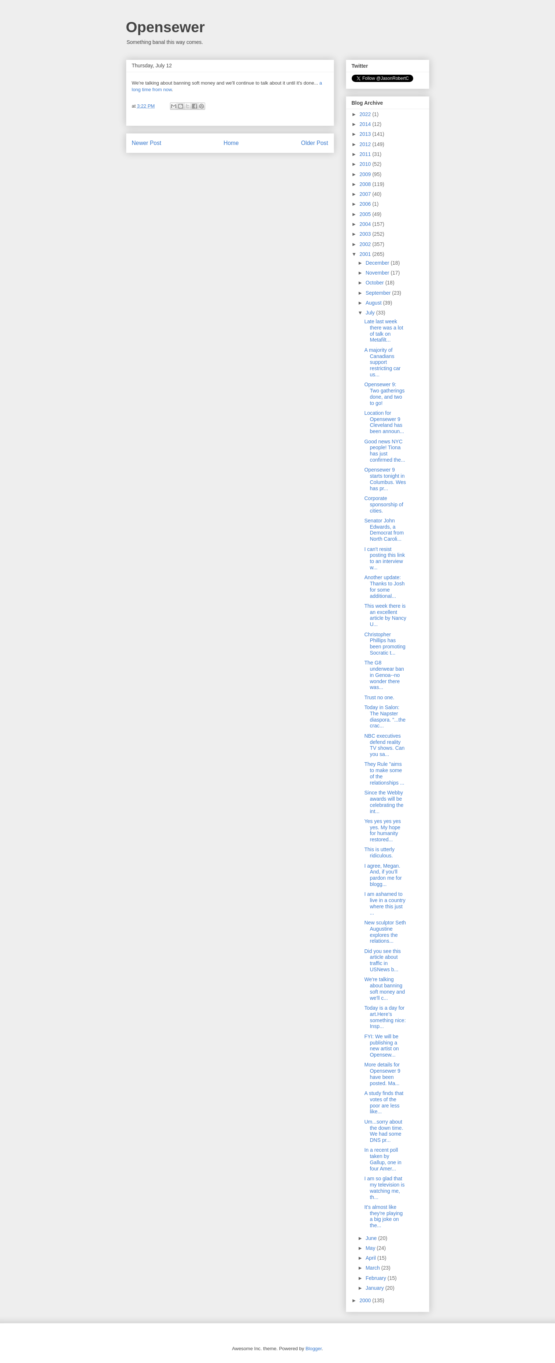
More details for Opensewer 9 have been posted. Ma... (382, 1074)
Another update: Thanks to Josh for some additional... (384, 586)
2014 (365, 124)
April (371, 1258)
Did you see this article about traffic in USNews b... (382, 960)
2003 (365, 234)
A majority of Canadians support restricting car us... (382, 362)
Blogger (314, 1348)
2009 (365, 174)
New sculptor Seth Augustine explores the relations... (385, 932)
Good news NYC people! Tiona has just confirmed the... (384, 451)
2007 (365, 194)
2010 (365, 164)
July (371, 313)
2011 (365, 154)
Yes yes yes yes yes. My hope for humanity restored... (382, 830)
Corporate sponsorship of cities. (383, 504)
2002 (365, 244)
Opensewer (165, 27)
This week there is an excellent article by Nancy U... (385, 615)
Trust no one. (379, 697)
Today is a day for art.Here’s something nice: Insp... (385, 1017)
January (375, 1288)
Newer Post (147, 143)
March (373, 1268)
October (375, 283)
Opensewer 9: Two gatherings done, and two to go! (384, 393)
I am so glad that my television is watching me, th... (384, 1188)
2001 (365, 254)
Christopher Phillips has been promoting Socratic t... (384, 644)
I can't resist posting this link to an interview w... (384, 558)
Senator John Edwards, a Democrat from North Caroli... (384, 530)
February (377, 1278)
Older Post (314, 143)
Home (231, 143)
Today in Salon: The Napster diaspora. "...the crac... (385, 716)
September (379, 293)
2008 (365, 184)
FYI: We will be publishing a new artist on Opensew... (381, 1046)
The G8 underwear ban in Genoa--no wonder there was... (384, 675)
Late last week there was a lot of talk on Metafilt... (383, 331)
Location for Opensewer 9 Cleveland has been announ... (384, 422)
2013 (365, 134)
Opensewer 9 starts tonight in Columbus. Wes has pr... (385, 479)
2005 (365, 214)
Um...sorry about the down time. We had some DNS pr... (383, 1131)
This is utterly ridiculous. (379, 852)
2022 (365, 114)
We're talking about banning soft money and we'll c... (384, 988)
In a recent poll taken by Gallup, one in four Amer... (382, 1159)
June (372, 1238)
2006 (365, 204)
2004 (365, 224)
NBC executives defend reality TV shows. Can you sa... (384, 745)
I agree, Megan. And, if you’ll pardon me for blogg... (383, 875)
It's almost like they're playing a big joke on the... (383, 1216)
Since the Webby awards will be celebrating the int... (383, 802)
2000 (365, 1300)
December (378, 263)
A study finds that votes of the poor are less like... (383, 1102)
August (374, 303)
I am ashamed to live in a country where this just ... (384, 903)
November (378, 273)
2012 (365, 144)
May (371, 1248)
